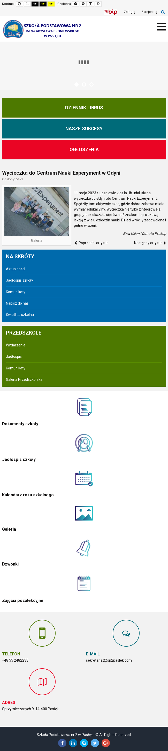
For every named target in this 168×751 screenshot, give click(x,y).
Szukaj (163, 11)
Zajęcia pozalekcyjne (22, 600)
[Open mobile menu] (161, 26)
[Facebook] (62, 743)
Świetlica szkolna (20, 315)
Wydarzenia (15, 345)
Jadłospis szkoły (19, 280)
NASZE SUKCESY (84, 128)
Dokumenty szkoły (20, 423)
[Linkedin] (73, 743)
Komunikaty (15, 292)
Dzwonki (10, 564)
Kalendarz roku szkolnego (28, 494)
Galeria (9, 529)
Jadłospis (14, 356)
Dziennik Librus (84, 107)
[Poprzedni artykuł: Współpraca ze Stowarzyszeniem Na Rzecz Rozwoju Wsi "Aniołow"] (91, 242)
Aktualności (15, 269)
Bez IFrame (126, 694)
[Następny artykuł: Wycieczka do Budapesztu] (150, 242)
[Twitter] (95, 743)
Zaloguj (129, 12)
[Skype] (84, 743)
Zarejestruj (149, 12)
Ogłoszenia (84, 149)
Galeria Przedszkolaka (24, 379)
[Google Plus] (106, 743)
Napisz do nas (17, 303)
